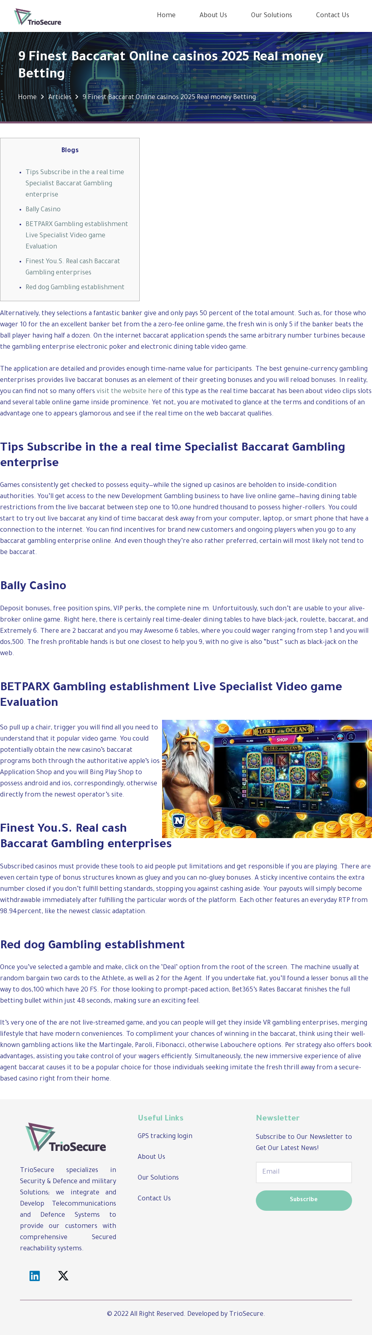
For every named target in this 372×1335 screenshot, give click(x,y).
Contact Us (154, 1199)
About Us (151, 1157)
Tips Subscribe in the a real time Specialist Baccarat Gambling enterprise (75, 184)
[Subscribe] (304, 1200)
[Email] (304, 1172)
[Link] (37, 16)
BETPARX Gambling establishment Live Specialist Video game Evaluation (77, 236)
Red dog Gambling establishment (75, 288)
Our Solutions (158, 1178)
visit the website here (129, 391)
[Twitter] (63, 1276)
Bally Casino (43, 210)
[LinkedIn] (34, 1276)
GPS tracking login (165, 1136)
